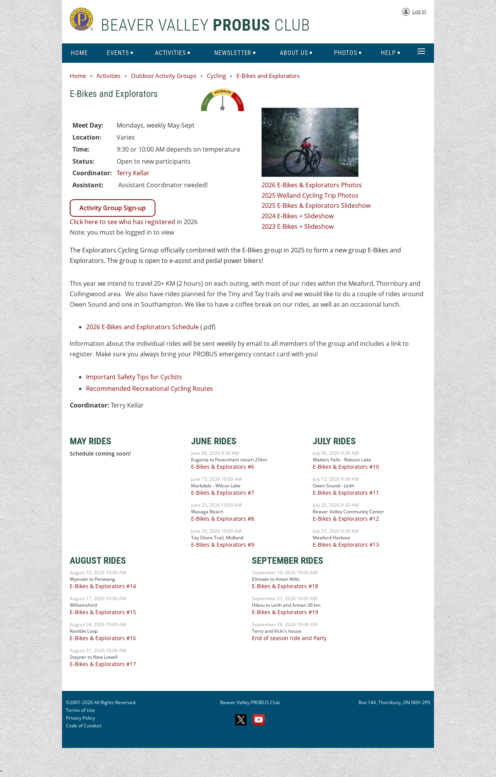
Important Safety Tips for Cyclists (134, 377)
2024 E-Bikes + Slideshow (298, 216)
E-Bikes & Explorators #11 (346, 492)
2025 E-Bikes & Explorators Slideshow (316, 205)
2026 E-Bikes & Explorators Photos (312, 185)
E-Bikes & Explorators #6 (222, 466)
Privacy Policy (80, 718)
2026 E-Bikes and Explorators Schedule (142, 327)
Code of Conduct (84, 725)
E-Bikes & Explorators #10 (346, 466)
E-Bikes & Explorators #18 (285, 586)
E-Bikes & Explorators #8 (222, 518)
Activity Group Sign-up (112, 208)
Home (78, 75)
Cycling (216, 75)
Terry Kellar (133, 173)
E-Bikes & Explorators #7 (222, 492)
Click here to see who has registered (122, 222)
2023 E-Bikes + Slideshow (298, 226)
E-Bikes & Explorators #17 (103, 664)
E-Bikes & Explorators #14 (103, 586)
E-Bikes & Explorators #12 (346, 518)
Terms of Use (80, 710)
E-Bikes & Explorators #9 (222, 544)
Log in (419, 11)
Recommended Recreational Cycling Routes (149, 388)
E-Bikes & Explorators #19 (285, 612)
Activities (108, 75)
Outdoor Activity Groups (163, 75)
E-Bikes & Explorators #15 (103, 612)
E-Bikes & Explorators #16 (103, 638)
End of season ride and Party (289, 638)
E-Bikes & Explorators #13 (346, 544)
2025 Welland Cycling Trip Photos (310, 195)
